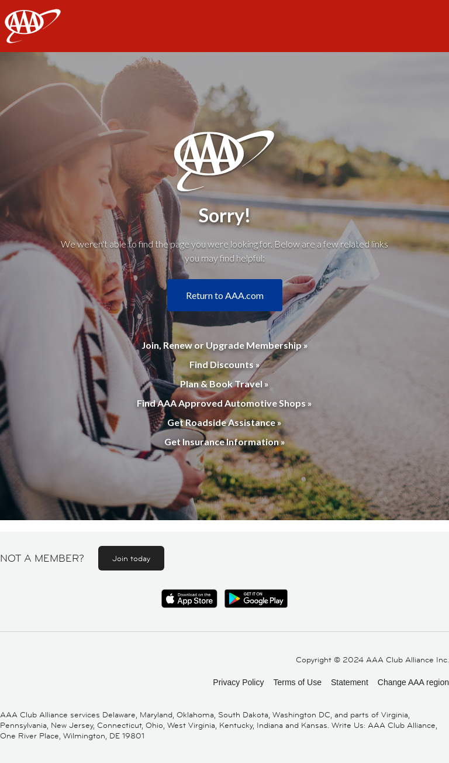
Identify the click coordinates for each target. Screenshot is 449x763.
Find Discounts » (224, 364)
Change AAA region (413, 682)
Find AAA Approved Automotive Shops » (224, 402)
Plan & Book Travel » (224, 383)
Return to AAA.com (225, 295)
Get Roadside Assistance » (224, 422)
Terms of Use (297, 682)
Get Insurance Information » (224, 441)
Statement (349, 682)
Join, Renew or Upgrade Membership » (224, 344)
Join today (131, 558)
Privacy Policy (238, 682)
